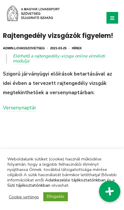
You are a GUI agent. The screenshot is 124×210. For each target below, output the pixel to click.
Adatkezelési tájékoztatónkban (75, 180)
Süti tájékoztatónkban (28, 185)
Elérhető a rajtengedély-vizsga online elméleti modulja (59, 58)
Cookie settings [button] (24, 197)
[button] (109, 191)
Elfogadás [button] (55, 196)
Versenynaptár (19, 107)
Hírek (77, 48)
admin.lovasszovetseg (24, 48)
